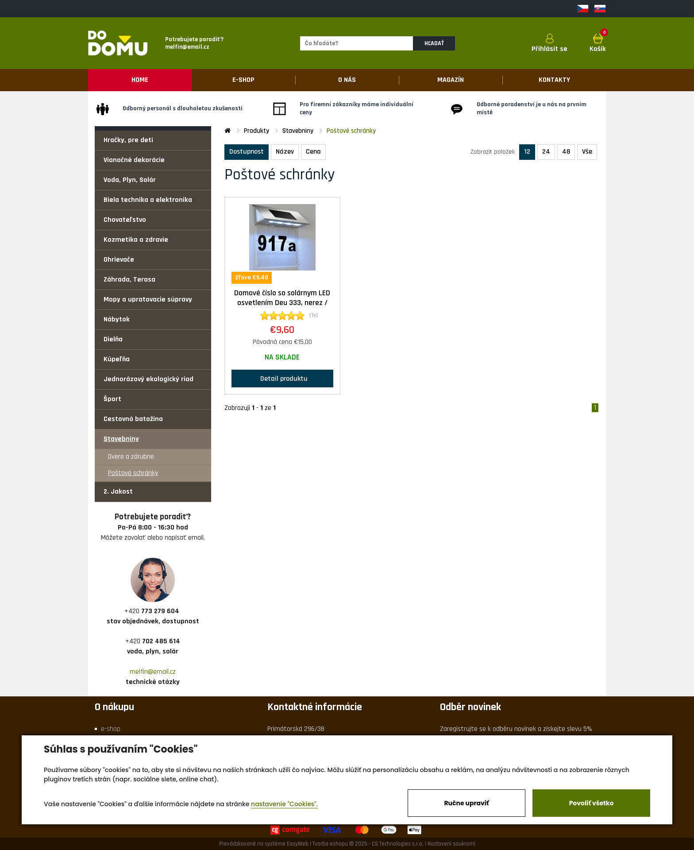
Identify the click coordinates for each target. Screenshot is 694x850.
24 (546, 151)
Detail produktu (282, 378)
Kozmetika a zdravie (136, 239)
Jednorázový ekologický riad (148, 379)
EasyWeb (297, 843)
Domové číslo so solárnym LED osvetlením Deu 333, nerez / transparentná (282, 303)
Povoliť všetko (591, 803)
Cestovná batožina (133, 419)
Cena (313, 151)
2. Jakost (118, 491)
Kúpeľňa (117, 359)
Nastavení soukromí (451, 843)
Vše (587, 151)
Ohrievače (119, 259)
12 (527, 151)
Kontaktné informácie (314, 707)
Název (285, 151)
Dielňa (113, 339)
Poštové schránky (133, 473)
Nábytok (117, 319)
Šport (112, 399)
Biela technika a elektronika (148, 200)
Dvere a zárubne (131, 456)
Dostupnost (246, 151)
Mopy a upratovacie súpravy (148, 299)
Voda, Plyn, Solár (130, 180)
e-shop (110, 729)
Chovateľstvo (125, 219)
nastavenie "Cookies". (284, 804)
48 (566, 151)
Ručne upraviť (466, 803)
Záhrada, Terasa (129, 279)
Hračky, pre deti (128, 140)
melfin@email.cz (153, 671)
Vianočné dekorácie (134, 160)
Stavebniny (121, 439)
